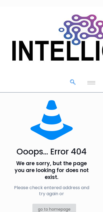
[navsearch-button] (72, 82)
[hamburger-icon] (91, 82)
